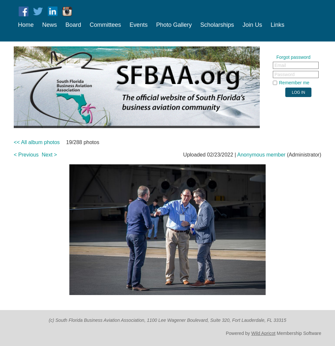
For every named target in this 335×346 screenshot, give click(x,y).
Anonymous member (261, 154)
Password (284, 74)
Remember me (294, 82)
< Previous (26, 154)
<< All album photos (37, 142)
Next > (49, 154)
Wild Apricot (263, 333)
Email (280, 65)
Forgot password (293, 57)
